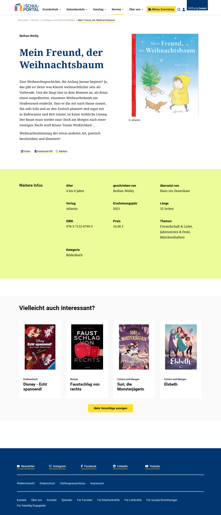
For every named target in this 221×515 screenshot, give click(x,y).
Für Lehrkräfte (133, 500)
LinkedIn (120, 466)
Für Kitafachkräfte (108, 500)
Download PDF (44, 151)
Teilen (26, 151)
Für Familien (84, 500)
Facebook (88, 466)
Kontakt (51, 500)
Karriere (21, 500)
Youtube (152, 466)
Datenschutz (47, 483)
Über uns (36, 500)
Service (35, 20)
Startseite (23, 20)
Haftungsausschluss (72, 483)
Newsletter (26, 466)
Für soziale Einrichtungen (162, 500)
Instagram (57, 466)
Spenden (66, 500)
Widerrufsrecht (26, 483)
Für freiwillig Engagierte (31, 505)
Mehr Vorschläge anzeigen (110, 408)
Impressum (97, 483)
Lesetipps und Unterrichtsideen (58, 20)
